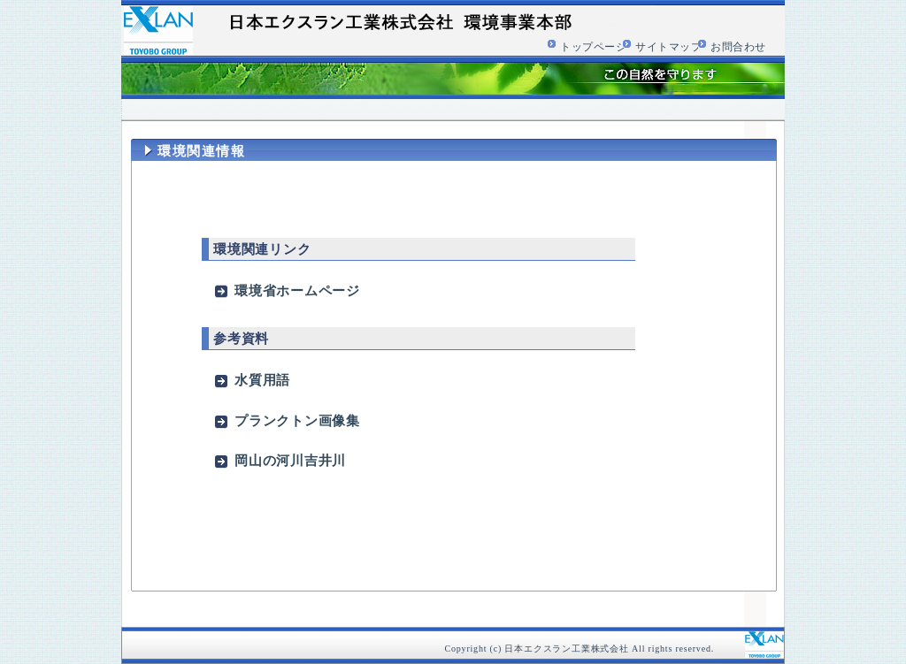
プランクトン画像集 (297, 420)
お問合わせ (738, 47)
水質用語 (262, 379)
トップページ (593, 47)
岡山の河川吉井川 (290, 460)
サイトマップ (669, 47)
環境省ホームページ (297, 290)
